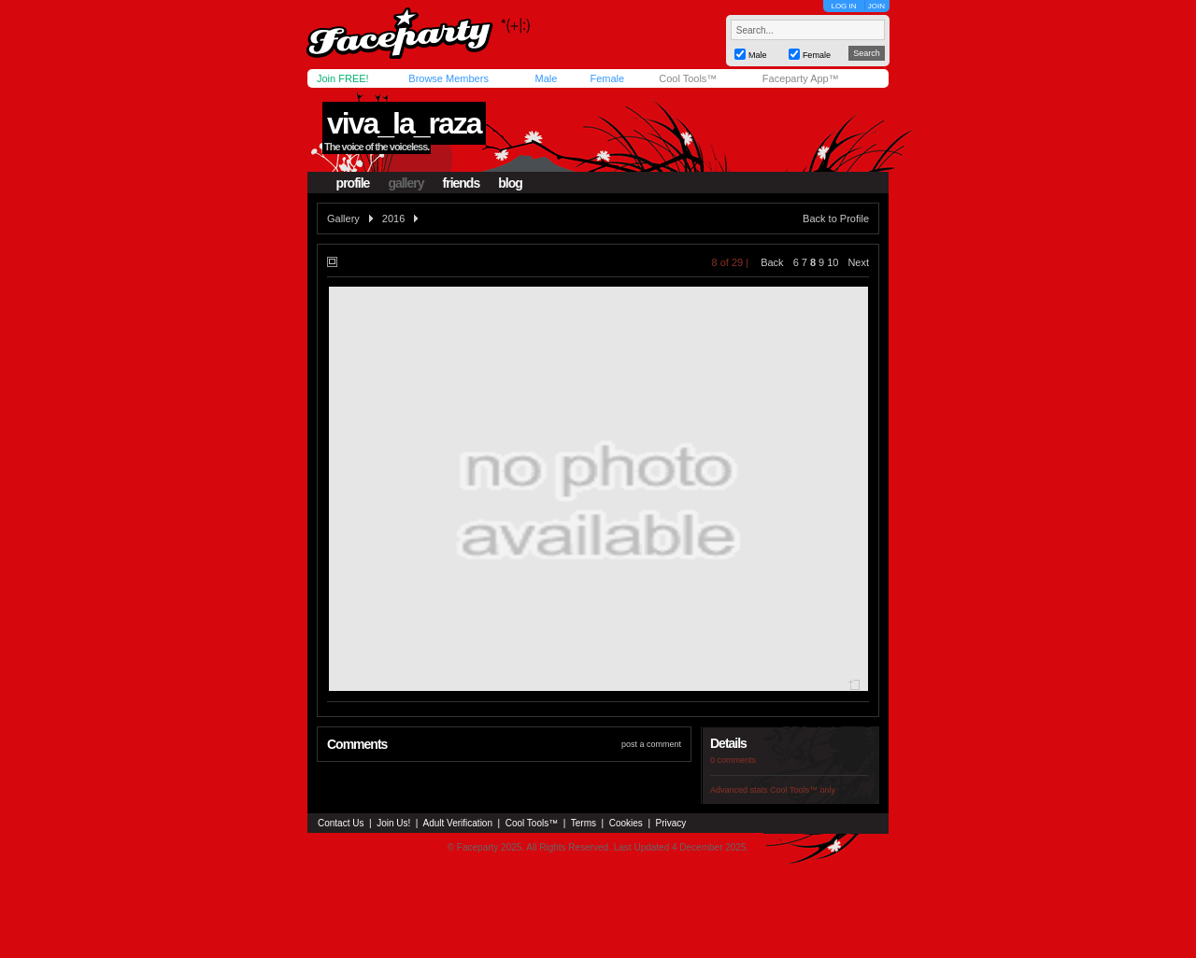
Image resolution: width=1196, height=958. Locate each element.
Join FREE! (343, 78)
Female (607, 78)
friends (461, 183)
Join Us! (393, 823)
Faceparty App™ (800, 78)
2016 (393, 218)
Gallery (343, 218)
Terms (583, 823)
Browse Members (448, 78)
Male (545, 78)
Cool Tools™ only (802, 790)
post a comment (651, 744)
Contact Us (340, 823)
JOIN (876, 6)
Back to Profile (836, 218)
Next (858, 262)
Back (772, 262)
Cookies (626, 823)
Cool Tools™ (688, 78)
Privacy (671, 823)
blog (510, 183)
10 (832, 262)
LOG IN (843, 6)
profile (353, 183)
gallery (405, 183)
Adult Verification (457, 823)
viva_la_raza (404, 123)
